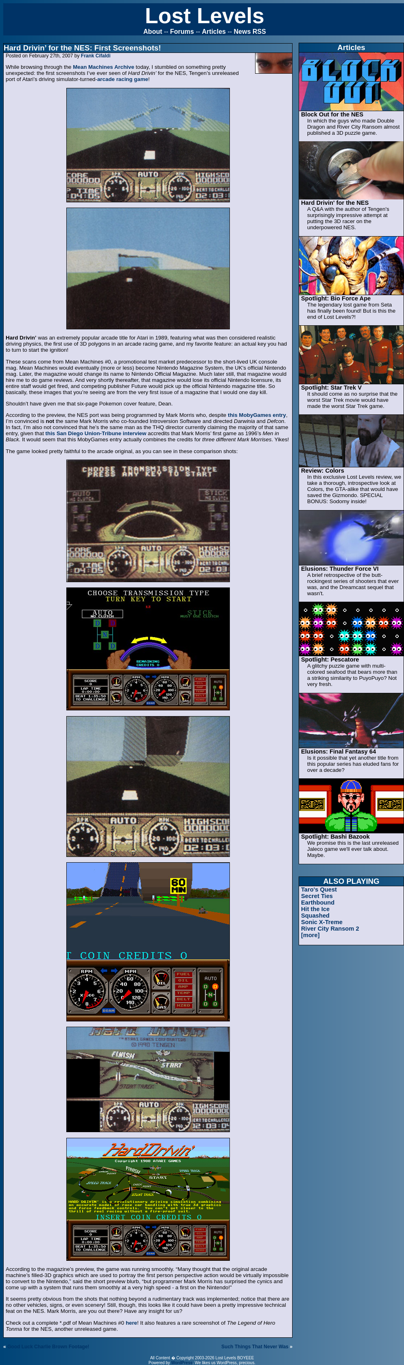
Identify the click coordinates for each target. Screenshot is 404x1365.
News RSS (250, 31)
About (152, 31)
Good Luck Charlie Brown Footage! (48, 1347)
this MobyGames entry (257, 415)
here (131, 1323)
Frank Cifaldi (96, 56)
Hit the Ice (315, 909)
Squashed (315, 915)
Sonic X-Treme (322, 922)
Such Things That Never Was (254, 1347)
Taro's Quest (319, 889)
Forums (182, 31)
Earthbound (317, 902)
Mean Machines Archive (103, 67)
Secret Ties (317, 896)
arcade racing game (122, 79)
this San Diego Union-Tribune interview (96, 433)
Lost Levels (204, 16)
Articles (214, 31)
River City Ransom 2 (330, 928)
